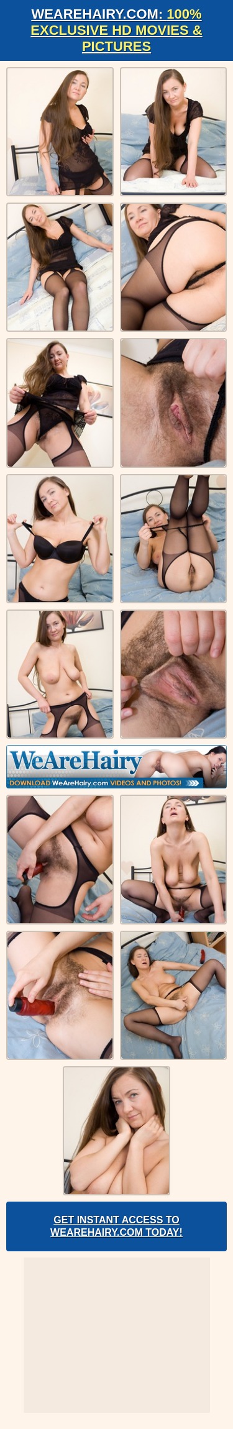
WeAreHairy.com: (116, 30)
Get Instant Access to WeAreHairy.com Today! (116, 1226)
